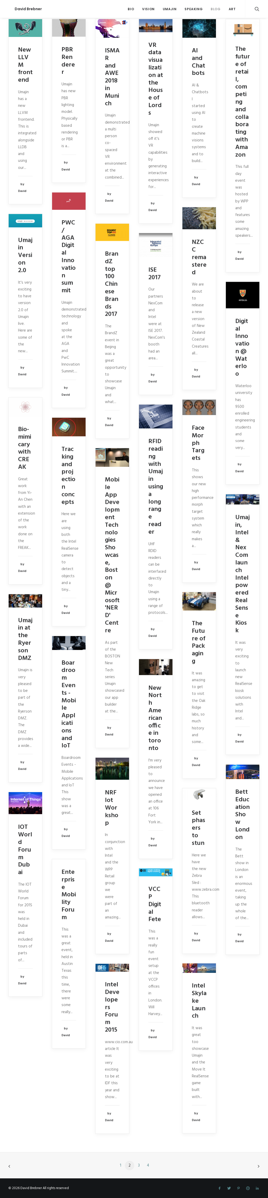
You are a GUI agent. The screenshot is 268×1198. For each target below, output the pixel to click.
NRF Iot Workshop (111, 808)
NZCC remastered (199, 257)
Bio (131, 9)
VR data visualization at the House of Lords (155, 79)
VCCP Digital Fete (154, 904)
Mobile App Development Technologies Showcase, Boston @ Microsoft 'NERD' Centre (112, 555)
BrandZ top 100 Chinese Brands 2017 (111, 284)
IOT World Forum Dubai (25, 849)
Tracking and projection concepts (68, 475)
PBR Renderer (68, 61)
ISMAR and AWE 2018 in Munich (112, 77)
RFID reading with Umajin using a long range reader (155, 487)
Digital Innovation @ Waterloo (242, 347)
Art (232, 9)
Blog (215, 9)
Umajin (170, 9)
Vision (148, 9)
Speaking (194, 9)
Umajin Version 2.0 (25, 255)
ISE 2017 (154, 274)
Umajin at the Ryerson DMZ (25, 639)
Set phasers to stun (198, 828)
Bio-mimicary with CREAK (24, 448)
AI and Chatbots (198, 62)
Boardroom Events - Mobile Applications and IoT (69, 704)
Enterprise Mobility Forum (69, 895)
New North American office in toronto (155, 718)
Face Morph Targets (198, 443)
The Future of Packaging (198, 642)
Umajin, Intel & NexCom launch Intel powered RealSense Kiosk (242, 574)
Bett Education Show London (242, 814)
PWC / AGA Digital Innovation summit (69, 257)
